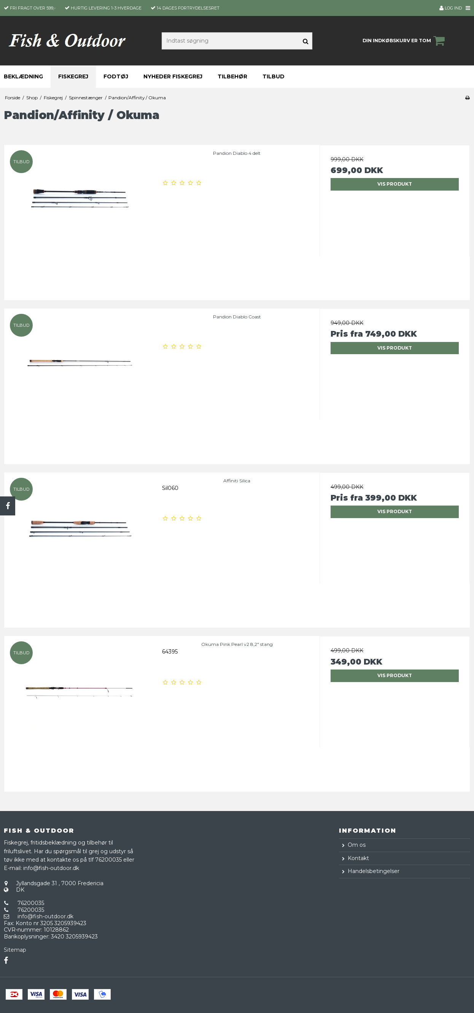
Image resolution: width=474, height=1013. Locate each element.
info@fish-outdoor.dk (45, 916)
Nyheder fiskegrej (172, 76)
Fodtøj (115, 76)
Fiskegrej (73, 76)
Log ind (450, 8)
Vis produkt (394, 184)
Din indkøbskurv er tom (405, 41)
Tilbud (273, 76)
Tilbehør (232, 76)
